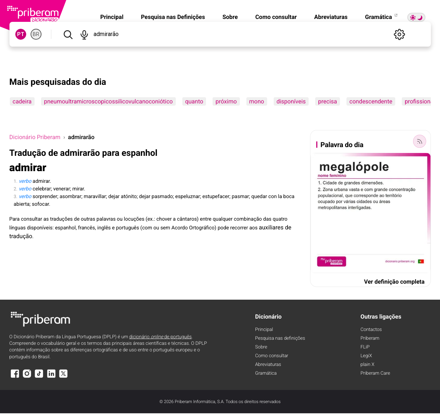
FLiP (365, 347)
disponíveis (291, 101)
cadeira (22, 101)
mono (256, 101)
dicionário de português (160, 337)
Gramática (382, 16)
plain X (367, 364)
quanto (194, 101)
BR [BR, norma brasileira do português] (36, 34)
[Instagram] (26, 377)
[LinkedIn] (51, 377)
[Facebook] (14, 377)
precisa (327, 101)
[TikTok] (38, 377)
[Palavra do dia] (419, 141)
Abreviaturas (331, 16)
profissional (420, 101)
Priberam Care (375, 373)
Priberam (370, 338)
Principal (111, 16)
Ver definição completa (394, 281)
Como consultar (276, 16)
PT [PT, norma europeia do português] (20, 34)
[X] (63, 377)
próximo (226, 101)
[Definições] (400, 34)
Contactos (371, 329)
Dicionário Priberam (34, 137)
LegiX (366, 356)
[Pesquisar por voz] (84, 34)
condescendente (370, 101)
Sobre (230, 16)
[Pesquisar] (68, 34)
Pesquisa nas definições (280, 338)
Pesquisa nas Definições (173, 16)
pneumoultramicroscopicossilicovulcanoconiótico (108, 101)
